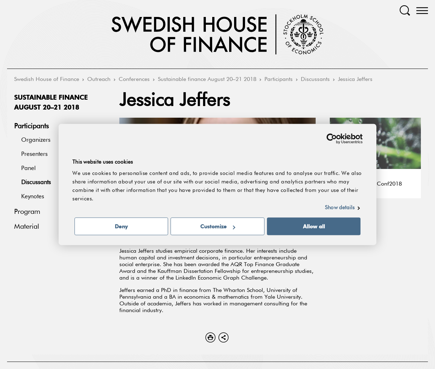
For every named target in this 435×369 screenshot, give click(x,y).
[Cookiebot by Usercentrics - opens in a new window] (332, 138)
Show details (339, 208)
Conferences (134, 79)
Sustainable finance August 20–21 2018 (207, 79)
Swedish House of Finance (46, 79)
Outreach (99, 79)
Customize (217, 226)
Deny (121, 226)
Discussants (315, 79)
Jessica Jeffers (355, 79)
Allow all (314, 226)
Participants (278, 79)
